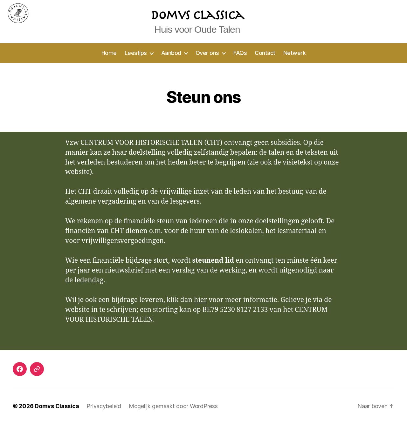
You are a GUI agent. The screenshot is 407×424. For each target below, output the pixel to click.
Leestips (136, 53)
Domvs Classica (57, 406)
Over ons (207, 53)
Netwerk (294, 53)
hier (200, 300)
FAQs (240, 53)
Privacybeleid (103, 406)
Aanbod (171, 53)
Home (109, 53)
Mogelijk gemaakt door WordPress (173, 406)
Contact (265, 53)
